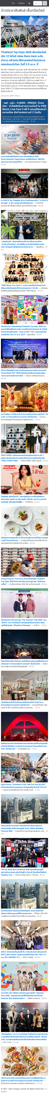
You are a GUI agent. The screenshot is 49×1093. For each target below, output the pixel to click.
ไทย (13, 3)
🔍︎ (45, 3)
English (21, 3)
